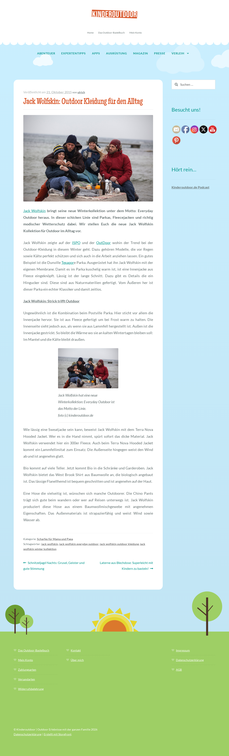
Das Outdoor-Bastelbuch (111, 32)
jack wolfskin (49, 544)
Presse (159, 53)
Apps (96, 53)
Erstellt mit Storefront (57, 734)
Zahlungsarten (27, 669)
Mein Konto (135, 32)
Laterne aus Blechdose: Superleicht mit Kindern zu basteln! (126, 565)
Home (90, 32)
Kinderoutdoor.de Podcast (190, 187)
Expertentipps (73, 53)
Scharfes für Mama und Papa (55, 539)
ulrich (81, 92)
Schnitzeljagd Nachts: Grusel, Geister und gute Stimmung (54, 565)
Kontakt (76, 650)
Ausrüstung (116, 53)
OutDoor (103, 242)
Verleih (178, 53)
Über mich (77, 660)
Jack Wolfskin (34, 211)
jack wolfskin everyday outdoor (79, 544)
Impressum (183, 650)
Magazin (140, 53)
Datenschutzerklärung (190, 660)
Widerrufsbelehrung (31, 689)
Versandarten (26, 679)
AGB (179, 669)
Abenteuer (46, 53)
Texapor (67, 262)
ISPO (76, 242)
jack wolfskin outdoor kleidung (119, 544)
